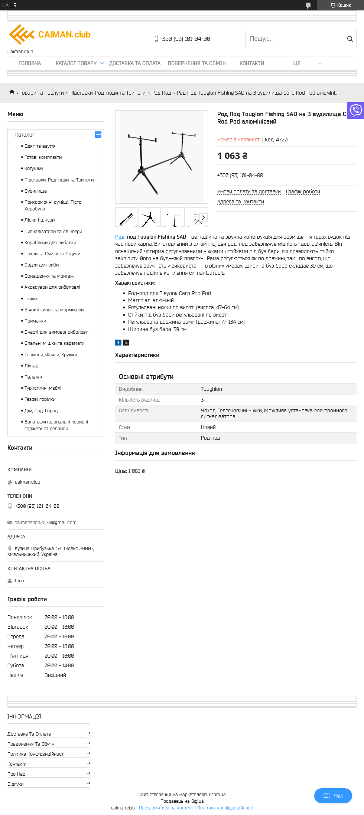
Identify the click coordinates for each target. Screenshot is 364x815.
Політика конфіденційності (36, 754)
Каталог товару (76, 63)
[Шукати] (350, 39)
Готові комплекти (43, 157)
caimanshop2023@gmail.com (45, 522)
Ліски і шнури (40, 220)
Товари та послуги (42, 93)
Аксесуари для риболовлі (52, 287)
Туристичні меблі (43, 388)
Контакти (252, 63)
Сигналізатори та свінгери (53, 231)
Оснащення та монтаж (49, 276)
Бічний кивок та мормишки (54, 309)
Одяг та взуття (40, 146)
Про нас (16, 774)
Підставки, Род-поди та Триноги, (107, 93)
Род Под (161, 93)
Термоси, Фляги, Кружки (51, 354)
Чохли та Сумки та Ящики (52, 253)
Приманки (35, 321)
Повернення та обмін (197, 63)
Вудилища (36, 191)
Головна (30, 63)
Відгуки (15, 784)
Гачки (31, 298)
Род (119, 237)
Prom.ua (217, 794)
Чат (333, 795)
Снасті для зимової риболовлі (57, 332)
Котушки (34, 168)
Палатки (33, 377)
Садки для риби (42, 265)
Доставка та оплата (134, 63)
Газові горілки (40, 399)
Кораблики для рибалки (50, 242)
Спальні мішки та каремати (54, 343)
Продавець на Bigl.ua (182, 801)
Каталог (25, 135)
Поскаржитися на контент (166, 807)
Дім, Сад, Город (41, 410)
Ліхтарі (32, 366)
